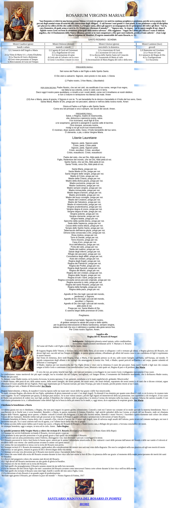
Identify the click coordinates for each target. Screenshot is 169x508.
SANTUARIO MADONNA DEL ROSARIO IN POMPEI (84, 498)
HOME (84, 504)
